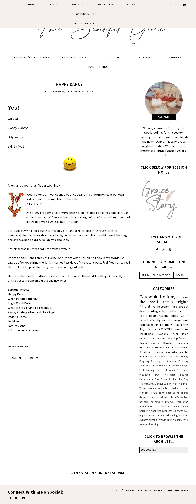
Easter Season (178, 311)
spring (170, 419)
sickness (143, 419)
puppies (143, 415)
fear (186, 397)
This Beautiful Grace (137, 490)
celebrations (172, 392)
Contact (77, 4)
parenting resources (150, 410)
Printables (170, 374)
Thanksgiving (146, 383)
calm (161, 392)
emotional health (161, 397)
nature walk (180, 406)
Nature (151, 329)
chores (184, 392)
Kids (174, 306)
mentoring (182, 401)
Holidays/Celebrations (32, 57)
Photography (156, 311)
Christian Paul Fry (177, 361)
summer (179, 419)
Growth (159, 347)
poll (186, 410)
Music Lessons (166, 370)
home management (174, 320)
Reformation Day (149, 379)
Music (184, 347)
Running (162, 338)
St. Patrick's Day (178, 379)
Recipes (184, 374)
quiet (152, 415)
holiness (143, 401)
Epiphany (166, 325)
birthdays (144, 392)
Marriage (151, 370)
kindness (169, 401)
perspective (168, 410)
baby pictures (180, 388)
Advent (163, 315)
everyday (171, 352)
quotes (152, 356)
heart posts (148, 315)
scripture (183, 415)
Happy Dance (69, 84)
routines (160, 415)
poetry (155, 343)
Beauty (184, 356)
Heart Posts (145, 57)
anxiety (152, 388)
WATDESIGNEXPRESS (176, 490)
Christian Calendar (175, 343)
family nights (175, 302)
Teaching (158, 352)
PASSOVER (166, 329)
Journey (176, 365)
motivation (163, 406)
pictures (179, 410)
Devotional (162, 334)
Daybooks (174, 57)
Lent (141, 370)
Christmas (144, 365)
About (53, 4)
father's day (177, 397)
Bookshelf (115, 57)
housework (157, 401)
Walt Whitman (180, 383)
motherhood (146, 406)
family (156, 320)
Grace (155, 365)
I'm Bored (172, 347)
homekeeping (148, 325)
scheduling (172, 415)
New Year (182, 370)
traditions (146, 334)
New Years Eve (148, 338)
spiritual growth (157, 419)
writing (154, 424)
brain (154, 392)
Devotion (163, 306)
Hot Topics (82, 23)
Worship (173, 338)
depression (145, 397)
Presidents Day (149, 374)
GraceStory (105, 4)
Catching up (158, 361)
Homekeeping (97, 67)
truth (148, 424)
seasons (163, 356)
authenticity (164, 388)
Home (32, 4)
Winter (142, 388)
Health (175, 334)
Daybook (148, 297)
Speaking (134, 4)
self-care (174, 356)
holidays (168, 297)
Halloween (165, 365)
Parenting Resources (78, 57)
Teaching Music (84, 14)
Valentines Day (163, 383)
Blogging (144, 361)
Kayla (185, 365)
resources (181, 329)
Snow (164, 379)
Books (174, 315)
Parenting (147, 306)
